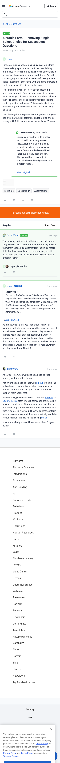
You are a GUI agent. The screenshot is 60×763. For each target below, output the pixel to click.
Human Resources (23, 532)
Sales (16, 539)
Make (44, 417)
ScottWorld (13, 235)
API (30, 717)
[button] (3, 6)
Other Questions (13, 23)
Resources (19, 597)
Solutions (18, 506)
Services (17, 610)
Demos (17, 578)
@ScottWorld (12, 320)
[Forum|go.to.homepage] (19, 6)
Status (16, 669)
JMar (9, 59)
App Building (20, 487)
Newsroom (19, 675)
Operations (19, 526)
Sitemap (30, 725)
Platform (18, 461)
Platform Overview (23, 467)
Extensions (19, 480)
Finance (17, 545)
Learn (16, 552)
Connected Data (22, 500)
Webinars (18, 591)
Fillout (39, 382)
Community (19, 623)
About (16, 649)
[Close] (51, 736)
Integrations (20, 474)
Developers (19, 617)
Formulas (9, 190)
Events (16, 565)
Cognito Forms (10, 400)
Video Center (20, 571)
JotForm (49, 397)
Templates (19, 630)
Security (30, 709)
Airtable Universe (22, 636)
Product (17, 513)
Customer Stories (22, 584)
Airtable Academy (23, 558)
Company (18, 643)
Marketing (18, 519)
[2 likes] (15, 266)
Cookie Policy (42, 750)
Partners (17, 604)
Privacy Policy (9, 760)
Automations (40, 190)
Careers (17, 656)
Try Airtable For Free (24, 682)
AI (14, 493)
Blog (15, 662)
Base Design (24, 190)
